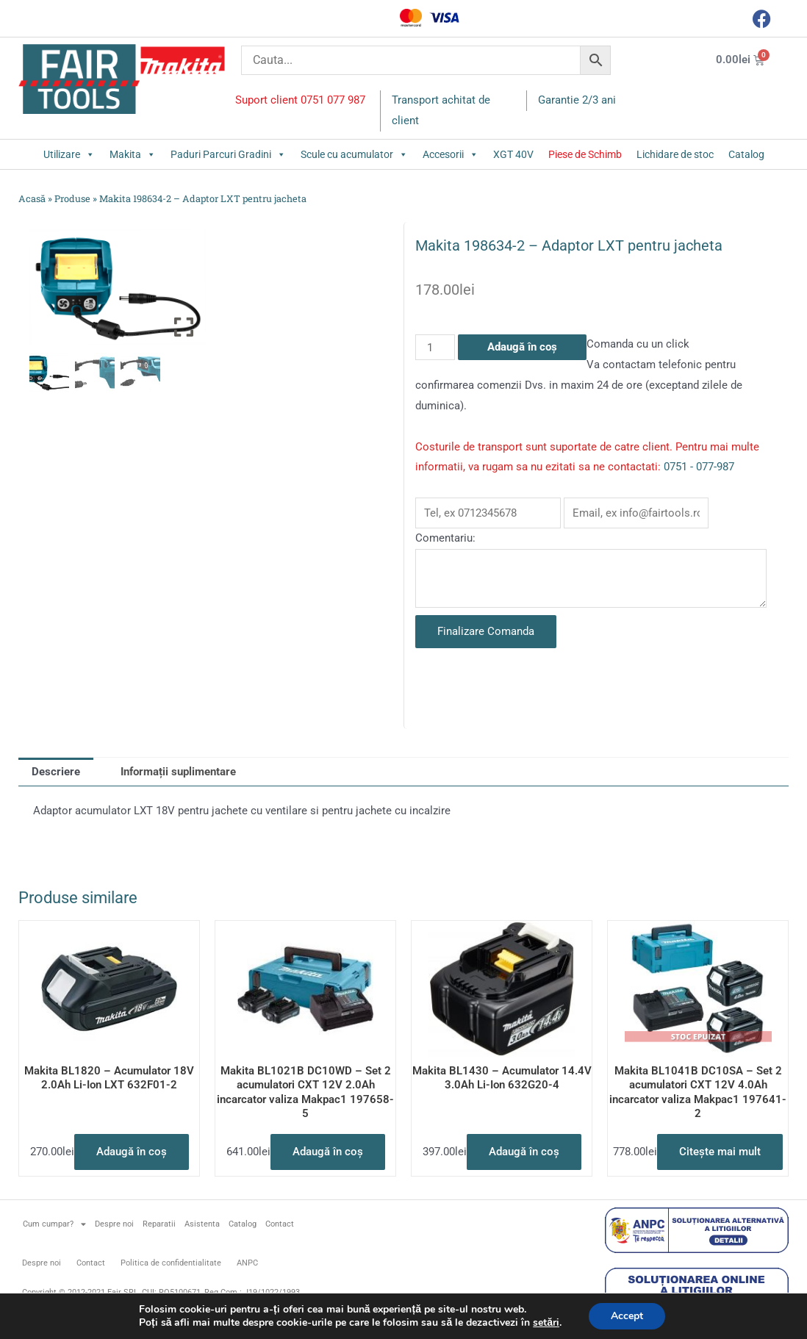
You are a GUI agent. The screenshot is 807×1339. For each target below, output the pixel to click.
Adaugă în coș (522, 346)
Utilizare (69, 154)
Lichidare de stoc (675, 154)
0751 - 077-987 (699, 466)
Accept (627, 1316)
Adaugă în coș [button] (131, 1151)
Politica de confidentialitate (171, 1263)
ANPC (247, 1263)
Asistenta (202, 1224)
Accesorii (450, 154)
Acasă (32, 198)
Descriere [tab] (56, 771)
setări (546, 1322)
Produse (72, 198)
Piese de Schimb (585, 154)
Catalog (746, 154)
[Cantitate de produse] (435, 347)
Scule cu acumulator (354, 154)
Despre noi (114, 1224)
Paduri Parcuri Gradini (228, 154)
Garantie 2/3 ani (577, 100)
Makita (133, 154)
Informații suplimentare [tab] (178, 771)
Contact (279, 1224)
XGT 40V (513, 154)
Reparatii (159, 1224)
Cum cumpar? (54, 1224)
